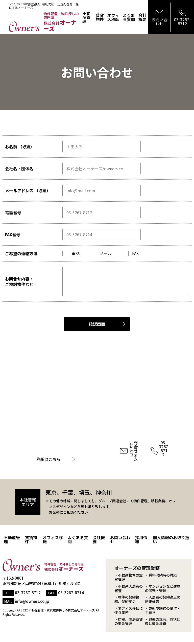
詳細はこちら (48, 459)
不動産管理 (86, 17)
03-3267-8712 (163, 448)
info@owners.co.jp (32, 601)
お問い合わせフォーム (134, 451)
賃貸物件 (100, 17)
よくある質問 (129, 17)
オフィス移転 (113, 17)
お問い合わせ (120, 539)
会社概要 (142, 17)
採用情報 (141, 539)
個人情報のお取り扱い (171, 539)
